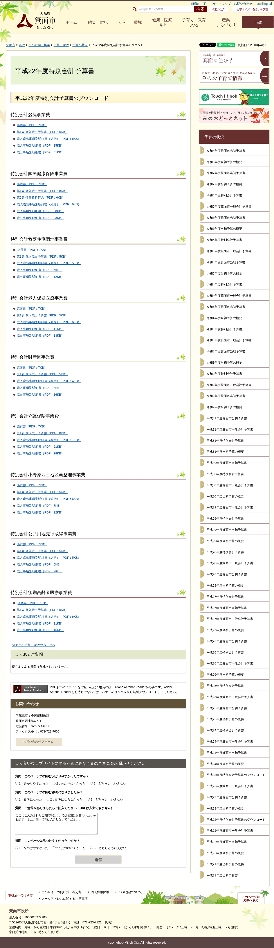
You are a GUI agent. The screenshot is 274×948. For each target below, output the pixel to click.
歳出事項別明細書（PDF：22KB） (40, 512)
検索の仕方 (218, 9)
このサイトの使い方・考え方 (61, 892)
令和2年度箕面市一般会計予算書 (229, 385)
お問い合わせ (243, 3)
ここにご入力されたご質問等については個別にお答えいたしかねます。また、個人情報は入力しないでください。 (56, 824)
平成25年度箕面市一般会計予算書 (230, 697)
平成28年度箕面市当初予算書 (227, 574)
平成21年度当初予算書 (222, 875)
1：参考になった (30, 799)
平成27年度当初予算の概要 (225, 630)
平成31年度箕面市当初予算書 (227, 418)
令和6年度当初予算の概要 (224, 228)
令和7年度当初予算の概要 (224, 184)
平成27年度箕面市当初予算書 (227, 608)
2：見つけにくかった (71, 848)
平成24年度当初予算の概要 (225, 764)
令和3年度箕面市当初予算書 (226, 351)
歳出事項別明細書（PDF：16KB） (40, 394)
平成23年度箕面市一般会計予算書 (230, 786)
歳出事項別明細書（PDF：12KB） (40, 276)
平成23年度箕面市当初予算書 (227, 797)
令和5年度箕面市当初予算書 (226, 262)
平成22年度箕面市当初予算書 (227, 842)
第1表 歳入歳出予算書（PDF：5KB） (42, 256)
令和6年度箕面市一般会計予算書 (229, 206)
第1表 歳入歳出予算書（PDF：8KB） (42, 191)
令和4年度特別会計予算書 (224, 284)
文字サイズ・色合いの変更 (252, 9)
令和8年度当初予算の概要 (224, 162)
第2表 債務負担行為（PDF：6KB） (41, 197)
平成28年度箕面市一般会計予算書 (230, 563)
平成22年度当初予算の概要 (225, 853)
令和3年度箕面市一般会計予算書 (229, 340)
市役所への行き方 (20, 895)
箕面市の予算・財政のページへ (33, 645)
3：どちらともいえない (110, 783)
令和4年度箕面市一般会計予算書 (229, 295)
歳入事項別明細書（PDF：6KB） (39, 270)
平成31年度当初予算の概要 (225, 451)
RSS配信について (129, 892)
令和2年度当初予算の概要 (224, 407)
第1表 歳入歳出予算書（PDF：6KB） (42, 132)
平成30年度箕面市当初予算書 (227, 463)
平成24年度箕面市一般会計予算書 (230, 741)
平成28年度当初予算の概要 (225, 585)
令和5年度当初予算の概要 (224, 273)
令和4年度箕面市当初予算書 (226, 307)
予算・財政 (61, 45)
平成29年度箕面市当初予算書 (227, 529)
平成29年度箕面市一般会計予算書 (230, 507)
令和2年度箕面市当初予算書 (226, 396)
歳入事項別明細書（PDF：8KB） (39, 388)
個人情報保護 (100, 892)
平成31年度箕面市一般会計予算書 (230, 429)
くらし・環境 (130, 22)
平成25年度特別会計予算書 (225, 686)
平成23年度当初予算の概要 (225, 808)
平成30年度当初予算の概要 (225, 496)
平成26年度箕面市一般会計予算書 (230, 663)
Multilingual (264, 3)
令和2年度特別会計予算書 (224, 373)
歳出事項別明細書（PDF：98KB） (40, 453)
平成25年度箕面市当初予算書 (227, 708)
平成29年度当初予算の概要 (225, 541)
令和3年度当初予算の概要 (224, 362)
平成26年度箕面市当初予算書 (227, 641)
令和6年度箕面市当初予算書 (226, 217)
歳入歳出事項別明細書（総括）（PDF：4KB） (49, 381)
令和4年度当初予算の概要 (224, 318)
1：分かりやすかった (33, 783)
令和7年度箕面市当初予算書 (226, 173)
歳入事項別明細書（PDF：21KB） (40, 446)
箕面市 (10, 45)
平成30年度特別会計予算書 (225, 474)
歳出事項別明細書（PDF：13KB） (40, 335)
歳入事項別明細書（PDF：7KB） (39, 505)
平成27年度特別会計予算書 (225, 596)
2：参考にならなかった (66, 799)
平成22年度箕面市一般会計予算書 (230, 830)
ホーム (71, 22)
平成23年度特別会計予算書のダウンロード (236, 775)
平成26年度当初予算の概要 (225, 674)
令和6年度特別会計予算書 (224, 195)
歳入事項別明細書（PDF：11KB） (40, 329)
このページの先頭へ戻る (251, 898)
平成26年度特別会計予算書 (225, 652)
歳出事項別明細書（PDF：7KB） (39, 571)
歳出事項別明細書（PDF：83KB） (40, 218)
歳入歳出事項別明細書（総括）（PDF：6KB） (49, 138)
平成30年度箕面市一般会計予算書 (230, 485)
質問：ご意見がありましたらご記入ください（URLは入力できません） (64, 808)
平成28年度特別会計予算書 (225, 552)
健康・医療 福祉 (162, 22)
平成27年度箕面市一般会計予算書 (230, 619)
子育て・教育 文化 (194, 22)
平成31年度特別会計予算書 (225, 440)
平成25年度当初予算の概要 (225, 719)
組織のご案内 (200, 3)
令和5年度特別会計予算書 (224, 240)
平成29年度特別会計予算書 (225, 518)
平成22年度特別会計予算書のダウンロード (236, 819)
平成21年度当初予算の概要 (225, 864)
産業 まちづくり (226, 22)
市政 (258, 22)
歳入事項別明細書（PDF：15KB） (40, 145)
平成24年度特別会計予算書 (225, 730)
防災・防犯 (98, 22)
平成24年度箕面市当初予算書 (227, 752)
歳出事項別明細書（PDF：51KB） (40, 152)
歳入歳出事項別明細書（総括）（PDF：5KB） (49, 263)
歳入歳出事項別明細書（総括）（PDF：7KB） (49, 440)
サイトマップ (222, 3)
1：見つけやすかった (33, 848)
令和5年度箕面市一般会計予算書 (229, 251)
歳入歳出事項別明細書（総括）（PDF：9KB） (49, 204)
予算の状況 (80, 45)
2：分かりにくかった (71, 783)
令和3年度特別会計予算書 (224, 329)
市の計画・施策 (39, 45)
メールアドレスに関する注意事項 (64, 898)
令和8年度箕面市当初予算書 (226, 151)
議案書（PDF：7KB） (32, 125)
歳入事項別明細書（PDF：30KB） (40, 211)
